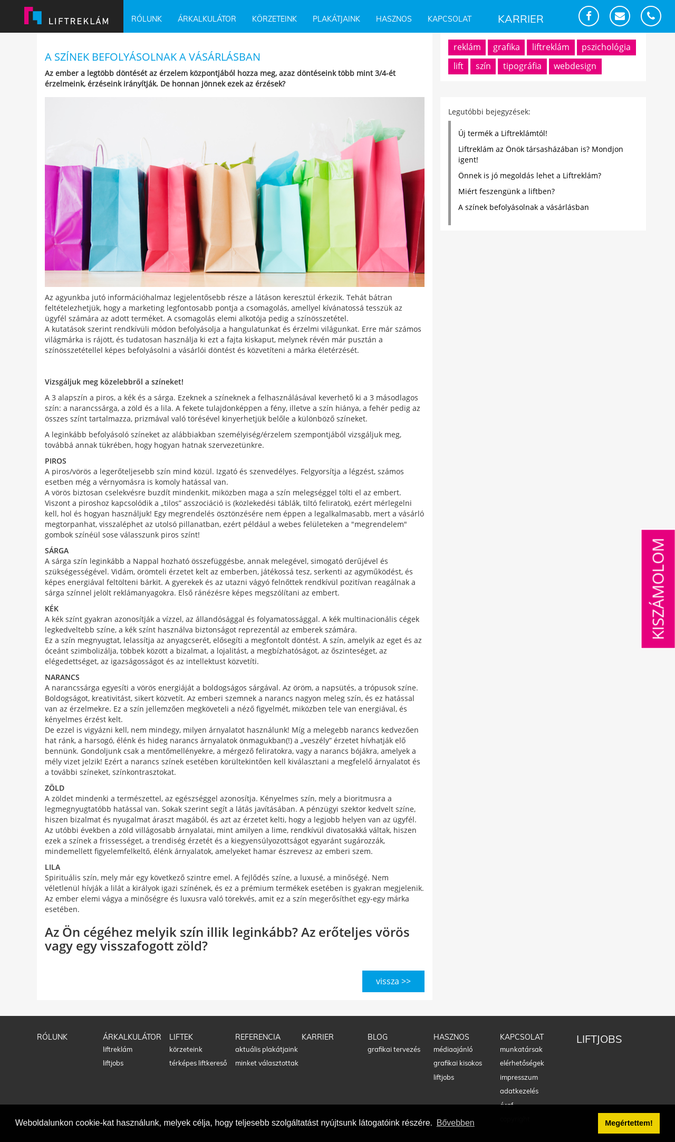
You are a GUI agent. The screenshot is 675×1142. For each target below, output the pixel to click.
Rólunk (146, 19)
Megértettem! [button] (628, 1123)
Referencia (258, 1037)
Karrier (521, 18)
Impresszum (519, 1077)
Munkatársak (521, 1049)
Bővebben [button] (456, 1122)
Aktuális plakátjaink (266, 1049)
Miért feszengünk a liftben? (506, 191)
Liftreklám (117, 1049)
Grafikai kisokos (457, 1063)
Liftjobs (113, 1063)
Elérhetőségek (522, 1063)
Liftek (181, 1037)
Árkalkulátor (207, 19)
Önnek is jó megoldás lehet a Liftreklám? (529, 175)
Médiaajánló (452, 1049)
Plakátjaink (336, 19)
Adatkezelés (519, 1091)
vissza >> (393, 981)
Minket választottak (266, 1063)
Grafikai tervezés (394, 1049)
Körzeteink (274, 19)
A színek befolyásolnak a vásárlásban (523, 207)
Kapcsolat (449, 19)
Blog (378, 1037)
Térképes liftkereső (198, 1063)
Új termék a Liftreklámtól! (502, 133)
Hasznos (394, 19)
